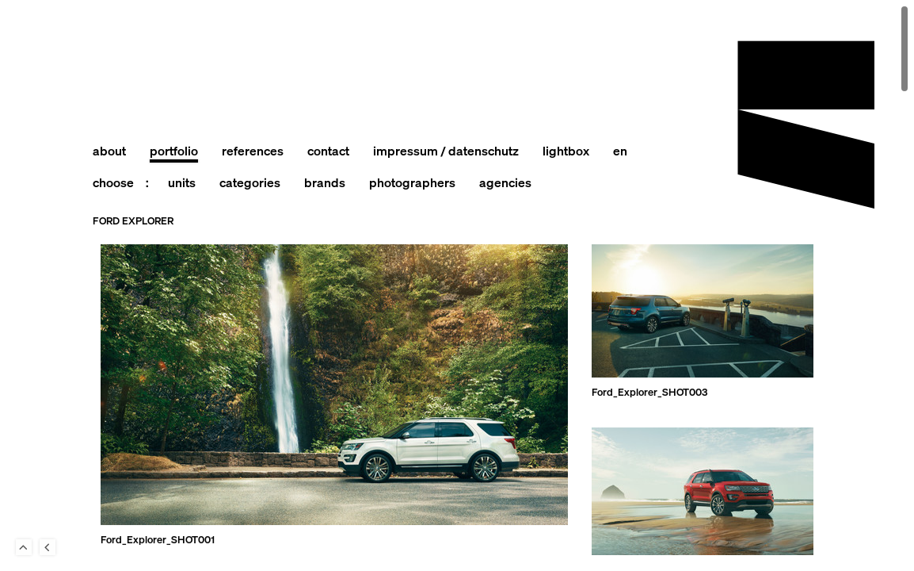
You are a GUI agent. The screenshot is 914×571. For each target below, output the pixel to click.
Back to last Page (47, 547)
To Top (24, 547)
